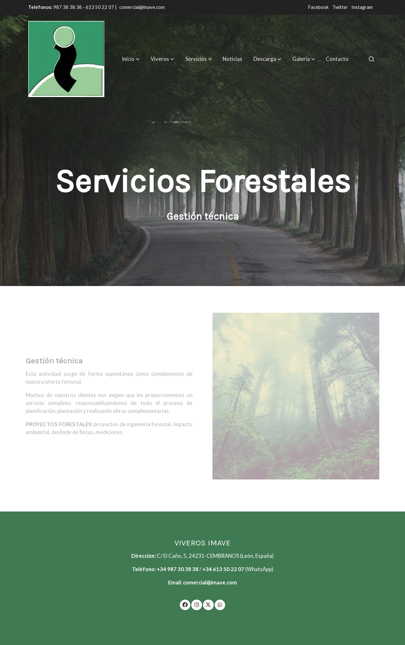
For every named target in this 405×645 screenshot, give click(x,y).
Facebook (319, 7)
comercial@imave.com (142, 7)
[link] (66, 59)
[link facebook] (185, 604)
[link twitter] (208, 604)
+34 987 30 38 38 (178, 569)
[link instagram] (197, 604)
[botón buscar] (371, 59)
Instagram (362, 7)
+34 (207, 569)
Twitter (340, 7)
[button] (130, 59)
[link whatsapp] (220, 604)
